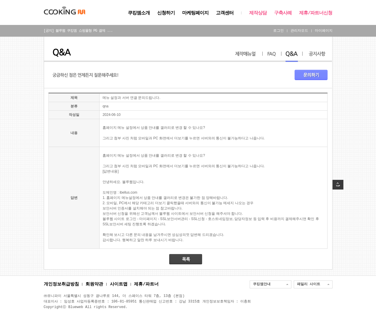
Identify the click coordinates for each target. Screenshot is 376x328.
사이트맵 (118, 285)
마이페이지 (324, 30)
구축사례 (283, 13)
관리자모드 (299, 30)
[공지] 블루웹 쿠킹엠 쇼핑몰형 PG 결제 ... (78, 30)
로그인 (278, 30)
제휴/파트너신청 (316, 13)
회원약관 (94, 285)
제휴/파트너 (146, 285)
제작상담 (258, 13)
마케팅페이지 (195, 13)
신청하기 (166, 13)
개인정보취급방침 (61, 285)
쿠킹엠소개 (139, 13)
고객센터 (225, 13)
